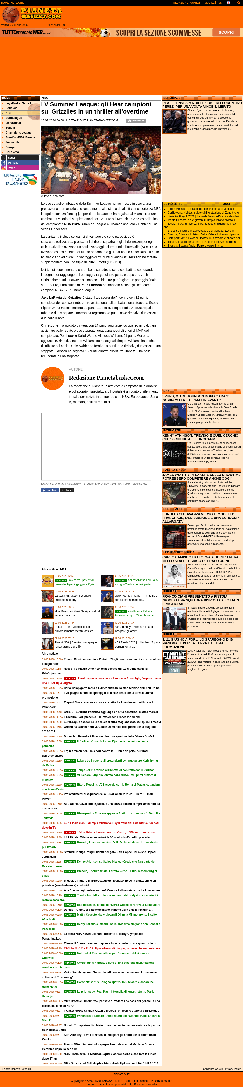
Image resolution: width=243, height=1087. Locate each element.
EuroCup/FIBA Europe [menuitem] (18, 137)
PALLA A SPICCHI (175, 470)
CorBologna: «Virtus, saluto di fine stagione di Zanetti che (203, 212)
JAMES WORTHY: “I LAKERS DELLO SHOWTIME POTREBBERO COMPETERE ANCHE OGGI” (201, 476)
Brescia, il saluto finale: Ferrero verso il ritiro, (195, 245)
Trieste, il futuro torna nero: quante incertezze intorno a (202, 242)
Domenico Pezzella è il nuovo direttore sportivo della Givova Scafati (109, 736)
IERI (237, 204)
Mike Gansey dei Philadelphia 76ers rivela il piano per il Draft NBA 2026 (111, 1063)
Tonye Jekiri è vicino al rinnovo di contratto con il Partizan (109, 770)
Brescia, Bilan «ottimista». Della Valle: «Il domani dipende (203, 234)
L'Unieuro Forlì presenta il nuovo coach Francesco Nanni (102, 717)
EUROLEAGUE (173, 509)
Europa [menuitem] (8, 147)
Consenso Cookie (213, 1068)
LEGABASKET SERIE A (179, 552)
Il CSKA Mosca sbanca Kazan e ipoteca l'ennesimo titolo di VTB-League (111, 1010)
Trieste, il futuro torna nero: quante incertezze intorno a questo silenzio (111, 943)
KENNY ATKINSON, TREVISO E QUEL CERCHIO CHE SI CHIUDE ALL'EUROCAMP (200, 437)
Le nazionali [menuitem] (12, 122)
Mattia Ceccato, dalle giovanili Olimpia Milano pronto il (201, 220)
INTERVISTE (171, 430)
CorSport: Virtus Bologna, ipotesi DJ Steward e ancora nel (204, 238)
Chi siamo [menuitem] (10, 152)
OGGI (226, 204)
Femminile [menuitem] (10, 142)
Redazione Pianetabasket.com (93, 120)
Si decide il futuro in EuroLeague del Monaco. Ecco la (201, 230)
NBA (166, 391)
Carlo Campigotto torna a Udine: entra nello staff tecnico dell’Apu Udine (112, 688)
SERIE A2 (169, 591)
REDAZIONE (121, 1074)
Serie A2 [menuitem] (9, 108)
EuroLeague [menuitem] (12, 118)
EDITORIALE (171, 98)
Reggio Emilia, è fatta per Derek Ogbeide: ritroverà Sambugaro (112, 904)
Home (6, 98)
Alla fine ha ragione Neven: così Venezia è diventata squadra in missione (112, 890)
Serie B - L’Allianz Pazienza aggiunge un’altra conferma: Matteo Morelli (111, 712)
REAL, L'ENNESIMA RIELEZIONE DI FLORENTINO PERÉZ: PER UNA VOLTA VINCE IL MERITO (202, 104)
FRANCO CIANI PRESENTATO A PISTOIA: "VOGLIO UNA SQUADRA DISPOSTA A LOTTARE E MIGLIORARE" (201, 600)
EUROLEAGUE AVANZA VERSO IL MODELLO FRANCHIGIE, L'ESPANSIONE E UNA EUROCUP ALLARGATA (200, 517)
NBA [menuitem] (7, 113)
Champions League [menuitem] (16, 132)
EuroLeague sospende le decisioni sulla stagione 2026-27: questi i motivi (112, 722)
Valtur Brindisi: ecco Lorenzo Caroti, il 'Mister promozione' (109, 832)
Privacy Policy (233, 1068)
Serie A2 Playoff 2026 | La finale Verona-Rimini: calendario (204, 216)
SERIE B (169, 634)
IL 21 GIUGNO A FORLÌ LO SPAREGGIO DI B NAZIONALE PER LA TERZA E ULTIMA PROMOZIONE (197, 643)
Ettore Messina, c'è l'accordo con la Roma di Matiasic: (201, 209)
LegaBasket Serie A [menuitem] (17, 103)
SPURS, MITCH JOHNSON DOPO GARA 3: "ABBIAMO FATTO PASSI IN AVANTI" (195, 398)
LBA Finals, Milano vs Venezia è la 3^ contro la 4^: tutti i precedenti (108, 837)
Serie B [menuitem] (8, 127)
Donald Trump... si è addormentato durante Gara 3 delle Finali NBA (108, 909)
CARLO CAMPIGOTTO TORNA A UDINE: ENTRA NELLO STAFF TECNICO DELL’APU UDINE (200, 559)
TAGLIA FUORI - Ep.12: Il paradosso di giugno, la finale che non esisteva (112, 948)
